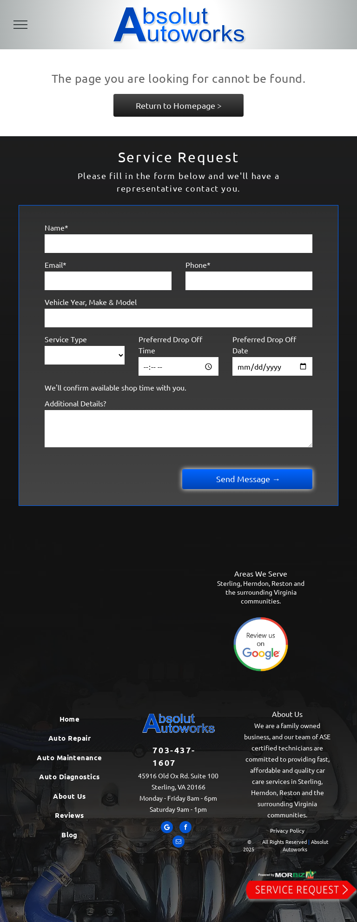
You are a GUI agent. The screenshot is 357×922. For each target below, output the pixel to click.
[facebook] (185, 828)
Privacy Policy (287, 830)
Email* (55, 264)
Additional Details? (75, 403)
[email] (178, 843)
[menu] (20, 25)
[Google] (167, 828)
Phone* (198, 264)
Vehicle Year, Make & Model (91, 301)
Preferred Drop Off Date (264, 344)
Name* (56, 227)
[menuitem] (69, 719)
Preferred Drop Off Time (170, 344)
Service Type (66, 339)
